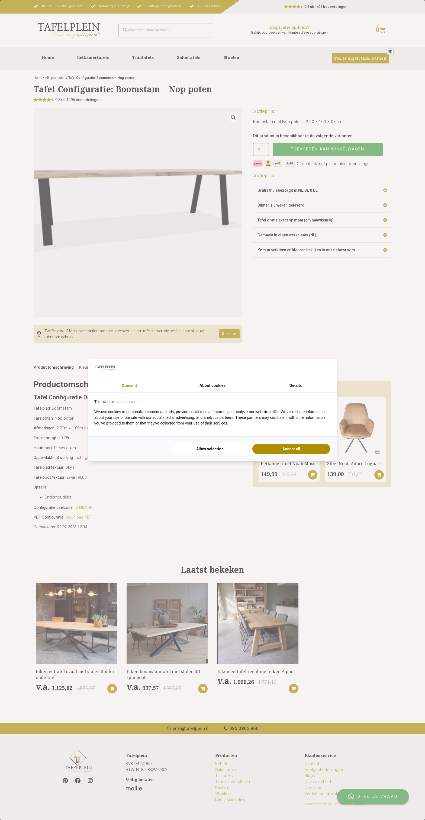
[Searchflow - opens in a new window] (324, 369)
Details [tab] (295, 385)
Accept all (291, 449)
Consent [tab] (129, 385)
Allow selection (210, 449)
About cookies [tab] (212, 385)
